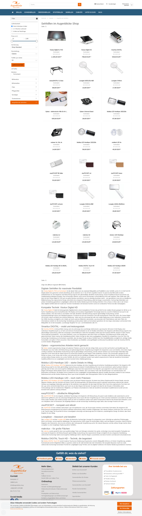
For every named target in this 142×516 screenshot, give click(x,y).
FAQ (42, 473)
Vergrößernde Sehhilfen (19, 102)
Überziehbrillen (44, 12)
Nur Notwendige (124, 508)
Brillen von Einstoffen (79, 473)
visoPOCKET (47, 407)
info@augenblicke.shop (17, 485)
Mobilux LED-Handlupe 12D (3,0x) (53, 380)
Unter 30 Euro (90, 12)
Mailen (83, 459)
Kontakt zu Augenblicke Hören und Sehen (53, 498)
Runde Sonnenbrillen (79, 489)
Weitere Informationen (124, 512)
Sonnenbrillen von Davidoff (81, 485)
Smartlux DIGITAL (49, 329)
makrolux (46, 431)
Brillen (19, 12)
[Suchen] (79, 4)
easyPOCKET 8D (48, 396)
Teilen (59, 459)
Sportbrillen (58, 12)
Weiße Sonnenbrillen (79, 492)
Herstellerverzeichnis (47, 471)
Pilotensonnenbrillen (79, 481)
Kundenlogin (111, 4)
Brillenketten (16, 83)
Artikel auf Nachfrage (18, 31)
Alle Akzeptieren (124, 504)
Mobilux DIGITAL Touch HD (51, 441)
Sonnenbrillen (29, 12)
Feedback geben (44, 459)
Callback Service (46, 476)
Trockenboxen (16, 98)
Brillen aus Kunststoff (79, 470)
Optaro (46, 348)
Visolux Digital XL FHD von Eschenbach (55, 291)
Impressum (44, 484)
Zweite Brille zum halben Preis (50, 478)
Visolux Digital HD (49, 310)
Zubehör (79, 12)
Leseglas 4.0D (62, 419)
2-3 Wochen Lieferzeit (18, 29)
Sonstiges (15, 95)
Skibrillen (69, 12)
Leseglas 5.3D (48, 419)
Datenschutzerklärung (16, 509)
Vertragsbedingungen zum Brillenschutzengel (54, 496)
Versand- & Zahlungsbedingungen (51, 487)
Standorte (71, 459)
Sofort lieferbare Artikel (19, 26)
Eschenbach (16, 74)
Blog (100, 12)
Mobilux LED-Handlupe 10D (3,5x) (55, 365)
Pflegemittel (15, 91)
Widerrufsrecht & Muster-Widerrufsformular (54, 489)
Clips (13, 87)
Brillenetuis (15, 79)
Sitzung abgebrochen (47, 469)
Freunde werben (97, 459)
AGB (42, 491)
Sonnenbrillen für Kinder (80, 477)
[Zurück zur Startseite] (13, 12)
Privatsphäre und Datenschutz (50, 493)
